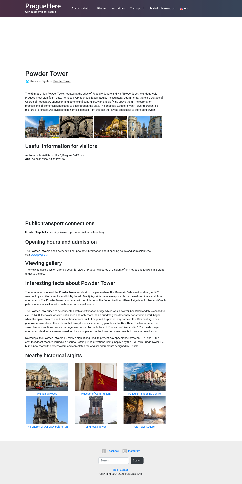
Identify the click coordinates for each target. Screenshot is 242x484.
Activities (118, 8)
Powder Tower (62, 81)
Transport (137, 8)
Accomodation (81, 8)
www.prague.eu (40, 255)
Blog (115, 469)
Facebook (110, 451)
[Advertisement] (121, 42)
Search (137, 460)
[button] (42, 127)
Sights (45, 81)
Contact (124, 469)
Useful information (162, 8)
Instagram (131, 451)
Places (102, 8)
